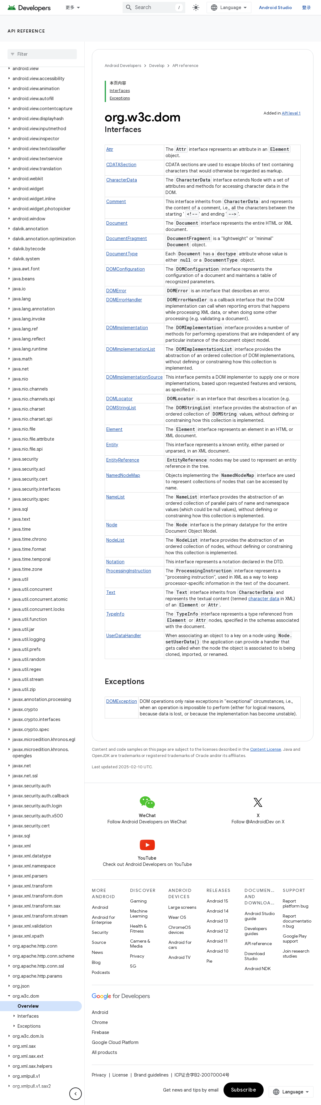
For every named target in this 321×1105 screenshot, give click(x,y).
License (120, 1074)
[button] (41, 69)
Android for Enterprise (103, 919)
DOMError (116, 291)
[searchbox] (42, 54)
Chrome (100, 1022)
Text (110, 592)
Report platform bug (295, 903)
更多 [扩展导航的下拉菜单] (70, 7)
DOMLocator (119, 399)
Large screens (182, 907)
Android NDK (258, 968)
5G (133, 966)
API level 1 (291, 113)
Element (114, 429)
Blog (96, 962)
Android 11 (217, 941)
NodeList (115, 540)
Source (99, 942)
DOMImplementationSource (134, 377)
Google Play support (295, 938)
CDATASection (121, 164)
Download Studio (255, 956)
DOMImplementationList (130, 349)
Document (117, 223)
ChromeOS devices (179, 929)
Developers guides (256, 931)
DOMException (121, 701)
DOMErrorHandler (124, 300)
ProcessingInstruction (128, 571)
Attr (109, 149)
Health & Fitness (138, 928)
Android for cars (180, 944)
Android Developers (123, 65)
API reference (26, 31)
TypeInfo (115, 614)
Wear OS (177, 917)
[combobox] (154, 7)
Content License (265, 749)
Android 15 (217, 901)
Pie (209, 961)
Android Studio (275, 7)
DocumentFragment (126, 238)
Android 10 (218, 951)
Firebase (100, 1032)
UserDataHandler (123, 635)
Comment (116, 201)
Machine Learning (139, 913)
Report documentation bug (297, 921)
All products (104, 1052)
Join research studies (296, 953)
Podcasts (101, 972)
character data (263, 598)
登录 (306, 7)
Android (100, 907)
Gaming (138, 901)
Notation (115, 562)
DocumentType (122, 254)
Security (100, 932)
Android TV (179, 957)
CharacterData (121, 180)
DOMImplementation (127, 327)
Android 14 (218, 911)
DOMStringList (121, 408)
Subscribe (243, 1090)
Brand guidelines (151, 1074)
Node (111, 525)
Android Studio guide (260, 916)
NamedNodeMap (123, 475)
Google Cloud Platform (115, 1042)
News (97, 952)
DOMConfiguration (125, 269)
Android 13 (217, 921)
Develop (156, 65)
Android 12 (217, 931)
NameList (115, 497)
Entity (112, 445)
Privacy (137, 956)
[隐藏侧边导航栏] (75, 1093)
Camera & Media (140, 943)
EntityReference (122, 460)
